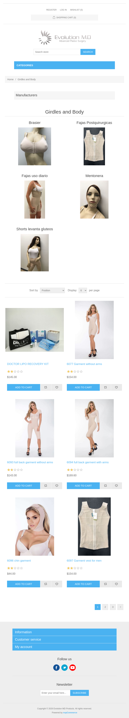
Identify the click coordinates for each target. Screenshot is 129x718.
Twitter (64, 667)
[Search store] (57, 52)
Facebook (56, 667)
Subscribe (79, 693)
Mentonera (94, 176)
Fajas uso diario (35, 176)
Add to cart (23, 387)
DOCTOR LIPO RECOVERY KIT (28, 364)
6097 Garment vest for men (84, 560)
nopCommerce (70, 712)
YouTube (72, 667)
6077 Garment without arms (84, 364)
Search (88, 52)
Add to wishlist (56, 387)
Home (10, 79)
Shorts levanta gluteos (34, 229)
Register (51, 10)
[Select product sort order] (52, 290)
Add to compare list (45, 387)
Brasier (35, 123)
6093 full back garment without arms (30, 462)
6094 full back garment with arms (88, 462)
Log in (63, 10)
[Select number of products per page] (83, 290)
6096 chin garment (19, 560)
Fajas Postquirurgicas (94, 123)
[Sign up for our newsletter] (55, 693)
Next (120, 607)
